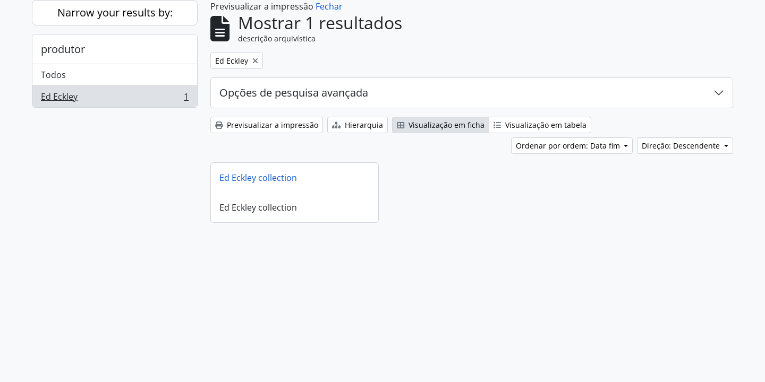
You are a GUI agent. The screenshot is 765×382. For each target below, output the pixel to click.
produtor (63, 49)
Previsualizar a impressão (266, 125)
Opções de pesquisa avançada (293, 92)
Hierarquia (357, 125)
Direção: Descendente (682, 146)
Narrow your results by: (115, 12)
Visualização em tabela (540, 125)
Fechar (329, 6)
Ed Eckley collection (258, 178)
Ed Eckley (114, 98)
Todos (53, 75)
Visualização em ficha (440, 125)
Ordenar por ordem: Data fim (569, 146)
